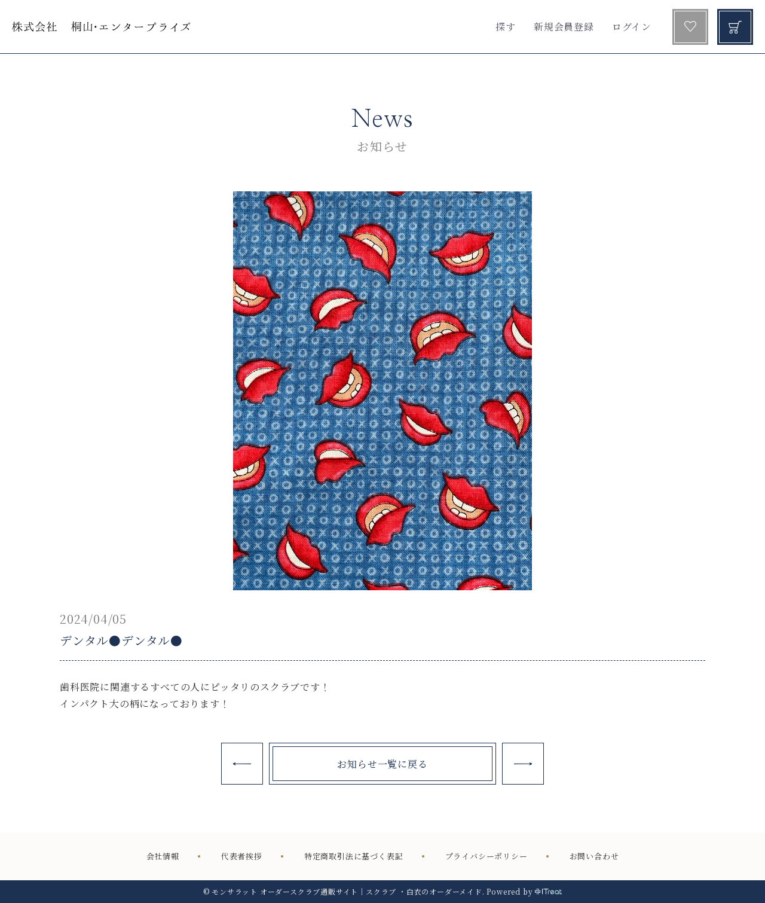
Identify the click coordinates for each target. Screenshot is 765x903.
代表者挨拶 (241, 856)
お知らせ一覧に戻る (382, 764)
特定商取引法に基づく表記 (353, 856)
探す (505, 26)
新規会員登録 (564, 26)
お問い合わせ (594, 856)
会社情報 (162, 856)
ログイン (631, 26)
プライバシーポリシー (486, 856)
